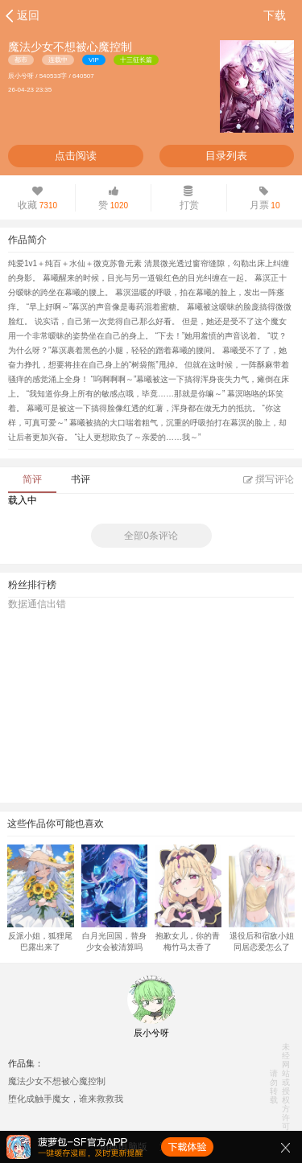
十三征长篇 (136, 60)
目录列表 (226, 156)
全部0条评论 (151, 535)
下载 (274, 15)
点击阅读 (76, 156)
